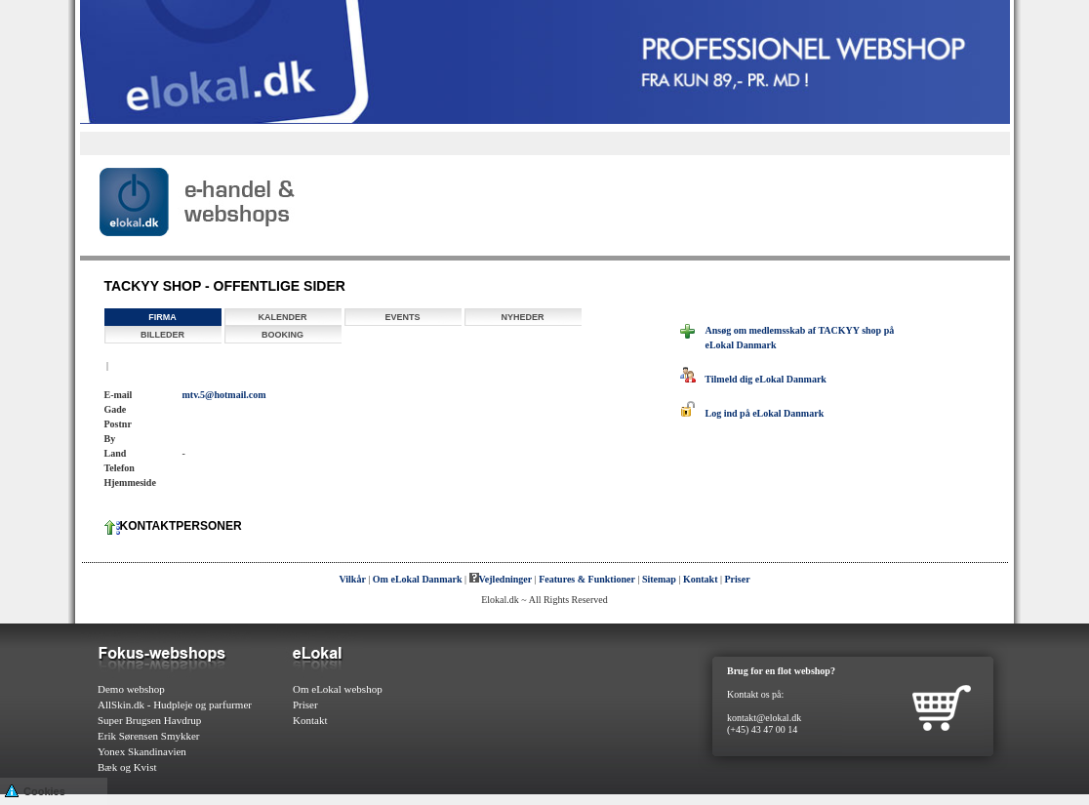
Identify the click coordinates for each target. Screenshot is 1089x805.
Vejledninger (501, 579)
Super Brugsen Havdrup (149, 720)
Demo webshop (131, 689)
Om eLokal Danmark (418, 579)
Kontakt (700, 579)
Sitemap (659, 579)
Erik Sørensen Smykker (148, 736)
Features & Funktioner (587, 579)
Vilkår (352, 579)
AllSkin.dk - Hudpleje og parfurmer (175, 704)
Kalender (282, 317)
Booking (282, 335)
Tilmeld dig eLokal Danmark (753, 379)
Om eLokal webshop (338, 689)
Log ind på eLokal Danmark (752, 413)
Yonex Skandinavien (142, 751)
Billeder (162, 335)
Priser (737, 579)
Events (402, 317)
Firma (162, 317)
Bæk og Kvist (127, 767)
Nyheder (522, 317)
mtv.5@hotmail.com (224, 394)
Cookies (35, 790)
